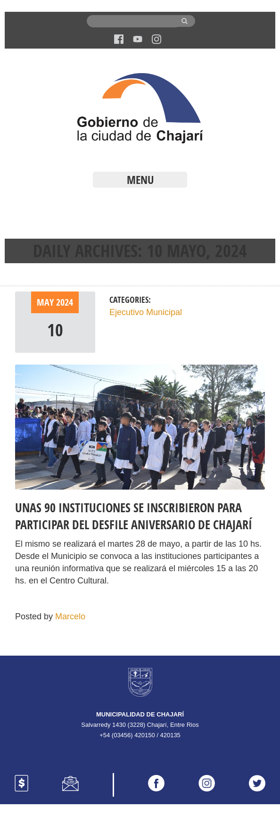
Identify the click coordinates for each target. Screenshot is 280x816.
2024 (64, 302)
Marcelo (70, 616)
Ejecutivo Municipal (145, 312)
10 (55, 329)
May (46, 302)
